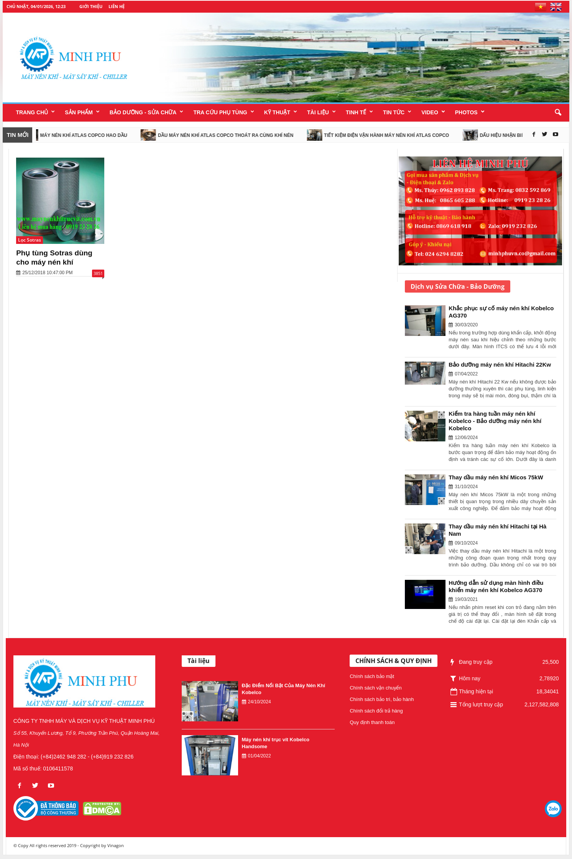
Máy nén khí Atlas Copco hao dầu (90, 135)
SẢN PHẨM (82, 112)
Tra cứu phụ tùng (223, 112)
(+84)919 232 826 (112, 757)
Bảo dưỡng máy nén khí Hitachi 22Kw (500, 364)
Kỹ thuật (280, 112)
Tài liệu (321, 112)
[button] (557, 112)
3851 (98, 273)
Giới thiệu (90, 6)
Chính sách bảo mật (372, 676)
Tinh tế (359, 112)
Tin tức (397, 112)
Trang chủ (35, 112)
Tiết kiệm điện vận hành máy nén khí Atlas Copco (392, 135)
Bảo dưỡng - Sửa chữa (147, 112)
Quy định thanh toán (372, 722)
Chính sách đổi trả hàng (376, 711)
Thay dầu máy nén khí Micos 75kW (496, 477)
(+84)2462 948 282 (63, 757)
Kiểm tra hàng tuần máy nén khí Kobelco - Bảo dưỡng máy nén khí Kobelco (495, 420)
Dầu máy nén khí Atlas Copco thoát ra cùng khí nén (232, 135)
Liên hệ (116, 6)
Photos (470, 112)
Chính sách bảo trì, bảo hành (382, 699)
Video (433, 112)
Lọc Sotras (29, 240)
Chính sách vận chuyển (375, 688)
